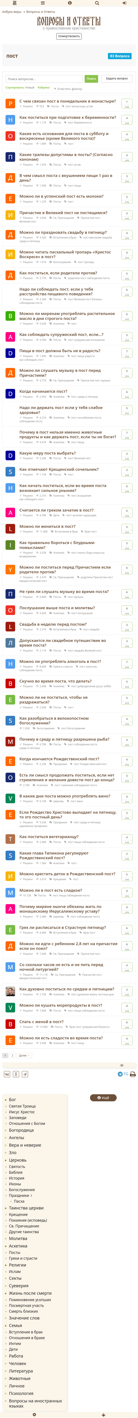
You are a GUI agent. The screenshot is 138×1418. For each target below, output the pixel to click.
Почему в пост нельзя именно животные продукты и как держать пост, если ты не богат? (67, 434)
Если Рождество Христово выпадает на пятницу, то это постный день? (68, 814)
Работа (16, 1356)
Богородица (21, 1130)
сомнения (67, 785)
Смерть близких (23, 1311)
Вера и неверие (25, 1145)
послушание (85, 613)
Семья (15, 1325)
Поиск (91, 78)
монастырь (79, 106)
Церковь (58, 801)
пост (68, 106)
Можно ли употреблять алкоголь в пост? (60, 661)
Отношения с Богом (27, 1123)
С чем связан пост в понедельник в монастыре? (67, 101)
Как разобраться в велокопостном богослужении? (54, 720)
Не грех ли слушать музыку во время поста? (64, 591)
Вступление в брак (64, 237)
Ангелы (16, 1137)
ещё (103, 1097)
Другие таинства (24, 1231)
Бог (12, 1099)
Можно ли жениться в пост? (47, 526)
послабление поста (89, 417)
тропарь (89, 262)
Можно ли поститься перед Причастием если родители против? (65, 569)
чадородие (89, 515)
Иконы (15, 1183)
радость (90, 356)
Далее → (24, 1055)
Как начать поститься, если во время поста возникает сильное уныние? (62, 488)
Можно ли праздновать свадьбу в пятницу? (63, 232)
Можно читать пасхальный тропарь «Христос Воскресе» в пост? (65, 254)
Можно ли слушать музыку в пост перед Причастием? (60, 373)
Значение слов (24, 1318)
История (16, 1178)
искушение (84, 495)
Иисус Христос (22, 1111)
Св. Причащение (63, 218)
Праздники (60, 764)
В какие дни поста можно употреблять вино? (64, 796)
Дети (56, 515)
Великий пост (27, 221)
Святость (17, 1166)
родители (74, 278)
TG (123, 1073)
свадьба (107, 237)
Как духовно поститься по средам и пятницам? (66, 988)
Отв (127, 103)
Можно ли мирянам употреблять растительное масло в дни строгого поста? (67, 316)
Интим (15, 1343)
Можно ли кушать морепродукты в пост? (60, 1005)
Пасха (19, 1201)
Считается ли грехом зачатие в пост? (56, 510)
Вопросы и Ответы (69, 21)
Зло (12, 1152)
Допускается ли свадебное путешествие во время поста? (62, 643)
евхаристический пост (33, 581)
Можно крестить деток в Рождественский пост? (67, 873)
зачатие (77, 515)
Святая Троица (22, 1106)
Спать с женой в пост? (41, 1021)
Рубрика (43, 87)
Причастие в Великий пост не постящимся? (63, 212)
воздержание (27, 556)
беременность (83, 122)
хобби (107, 686)
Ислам (15, 1271)
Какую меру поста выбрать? (47, 453)
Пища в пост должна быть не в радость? (59, 350)
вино (80, 801)
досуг (99, 686)
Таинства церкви (26, 1208)
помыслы (99, 553)
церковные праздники (33, 826)
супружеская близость (96, 1027)
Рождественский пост (93, 764)
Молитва (18, 1238)
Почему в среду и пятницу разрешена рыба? (64, 739)
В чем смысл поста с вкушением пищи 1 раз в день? (65, 178)
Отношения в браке (27, 1337)
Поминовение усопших (30, 1299)
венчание (95, 237)
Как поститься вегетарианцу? (48, 836)
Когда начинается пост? (43, 391)
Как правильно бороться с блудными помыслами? (56, 545)
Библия (15, 1172)
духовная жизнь (87, 994)
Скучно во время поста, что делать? (55, 681)
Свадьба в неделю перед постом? (53, 624)
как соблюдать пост (31, 360)
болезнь (97, 299)
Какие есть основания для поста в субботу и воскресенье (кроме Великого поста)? (64, 136)
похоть (81, 553)
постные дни (106, 994)
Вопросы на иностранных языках (35, 1403)
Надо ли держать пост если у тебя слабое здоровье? (61, 410)
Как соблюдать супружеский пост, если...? (61, 334)
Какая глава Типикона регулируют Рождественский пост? (54, 855)
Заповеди (17, 1117)
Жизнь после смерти (30, 1293)
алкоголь (91, 666)
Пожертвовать (69, 36)
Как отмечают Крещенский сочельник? (59, 469)
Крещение (59, 879)
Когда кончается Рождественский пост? (59, 758)
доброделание (86, 686)
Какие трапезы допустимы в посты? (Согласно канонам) (66, 157)
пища (77, 185)
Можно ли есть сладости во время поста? (61, 1037)
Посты (55, 106)
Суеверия (19, 1286)
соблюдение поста (98, 278)
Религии (17, 1265)
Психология (21, 1393)
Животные (20, 1378)
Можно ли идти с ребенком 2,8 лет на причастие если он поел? (68, 946)
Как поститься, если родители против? (58, 272)
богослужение (76, 728)
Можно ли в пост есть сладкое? (50, 890)
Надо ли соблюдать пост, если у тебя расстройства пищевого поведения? (56, 291)
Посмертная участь (26, 1305)
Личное (17, 1386)
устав (89, 106)
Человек (17, 1363)
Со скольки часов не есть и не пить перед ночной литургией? (61, 967)
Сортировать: (20, 87)
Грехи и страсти (63, 666)
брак (88, 531)
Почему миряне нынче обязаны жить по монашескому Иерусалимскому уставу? (60, 909)
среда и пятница (29, 241)
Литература (21, 1371)
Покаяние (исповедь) (28, 1220)
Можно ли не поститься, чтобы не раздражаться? (53, 699)
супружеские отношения (89, 340)
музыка (105, 380)
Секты (15, 1278)
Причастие (87, 218)
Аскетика (58, 323)
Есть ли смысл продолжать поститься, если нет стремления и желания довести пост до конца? (67, 777)
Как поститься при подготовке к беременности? (67, 117)
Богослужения (62, 262)
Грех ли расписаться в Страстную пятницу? (62, 927)
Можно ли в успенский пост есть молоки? (61, 196)
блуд (89, 553)
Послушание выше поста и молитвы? (57, 607)
